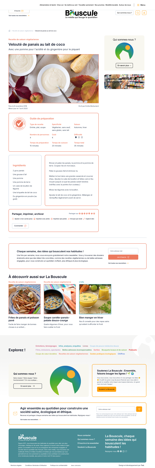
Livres (85, 346)
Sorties (97, 350)
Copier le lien (90, 219)
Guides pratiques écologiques (103, 354)
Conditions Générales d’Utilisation (36, 465)
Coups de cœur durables (46, 354)
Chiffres (121, 354)
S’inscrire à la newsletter (88, 443)
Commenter (18, 226)
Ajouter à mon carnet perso (23, 219)
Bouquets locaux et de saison (114, 350)
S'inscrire (19, 11)
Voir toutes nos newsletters (18, 15)
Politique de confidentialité (58, 465)
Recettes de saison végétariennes (73, 354)
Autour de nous (122, 23)
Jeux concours (76, 465)
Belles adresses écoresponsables (77, 350)
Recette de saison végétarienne (22, 31)
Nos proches (87, 23)
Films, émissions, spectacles (48, 350)
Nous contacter (84, 435)
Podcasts (133, 350)
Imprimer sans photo (60, 219)
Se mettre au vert (49, 23)
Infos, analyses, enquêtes (70, 346)
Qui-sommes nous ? (124, 13)
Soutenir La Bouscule (106, 389)
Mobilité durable (104, 23)
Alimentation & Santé (17, 23)
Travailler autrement (69, 23)
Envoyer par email (76, 219)
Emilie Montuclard (92, 106)
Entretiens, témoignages (46, 346)
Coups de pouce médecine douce (104, 346)
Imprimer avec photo (43, 219)
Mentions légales (16, 465)
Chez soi (33, 23)
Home (9, 31)
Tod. (142, 465)
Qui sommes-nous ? (86, 439)
